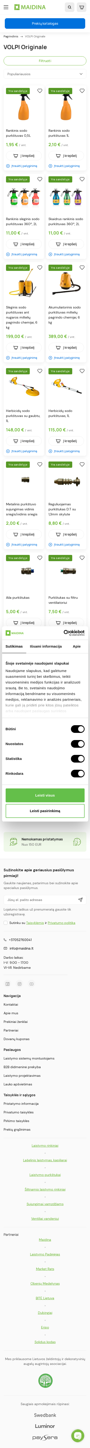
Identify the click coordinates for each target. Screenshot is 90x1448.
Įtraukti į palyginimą (21, 166)
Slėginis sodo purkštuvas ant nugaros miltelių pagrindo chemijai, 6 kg (21, 317)
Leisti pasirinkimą (45, 811)
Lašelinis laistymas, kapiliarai (45, 1160)
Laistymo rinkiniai (45, 1145)
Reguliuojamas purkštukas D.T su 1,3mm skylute (62, 509)
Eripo (45, 1327)
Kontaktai (11, 1004)
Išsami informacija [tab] (46, 646)
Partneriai (11, 1030)
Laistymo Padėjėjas (45, 1254)
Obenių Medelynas (45, 1283)
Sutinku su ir (42, 923)
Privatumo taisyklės (19, 1112)
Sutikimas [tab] (14, 646)
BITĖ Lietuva (45, 1298)
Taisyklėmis (35, 923)
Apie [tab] (77, 646)
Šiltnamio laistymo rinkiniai (45, 1189)
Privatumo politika (61, 923)
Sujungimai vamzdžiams (45, 1204)
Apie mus (11, 1013)
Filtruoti (45, 60)
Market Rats (45, 1269)
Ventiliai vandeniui (45, 1218)
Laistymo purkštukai (45, 1175)
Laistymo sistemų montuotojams (29, 1058)
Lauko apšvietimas (18, 1084)
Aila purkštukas (18, 597)
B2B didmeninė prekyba (22, 1067)
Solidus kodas (45, 1342)
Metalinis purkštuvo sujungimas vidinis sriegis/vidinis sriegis (21, 509)
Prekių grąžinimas (17, 1129)
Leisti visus (45, 795)
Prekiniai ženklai (16, 1022)
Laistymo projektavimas (22, 1075)
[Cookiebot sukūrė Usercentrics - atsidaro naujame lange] (64, 633)
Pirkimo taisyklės (16, 1121)
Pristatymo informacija (21, 1103)
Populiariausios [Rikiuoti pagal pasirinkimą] (45, 74)
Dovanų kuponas (17, 1039)
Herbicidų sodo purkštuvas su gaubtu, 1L (23, 416)
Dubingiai (45, 1313)
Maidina (45, 1239)
